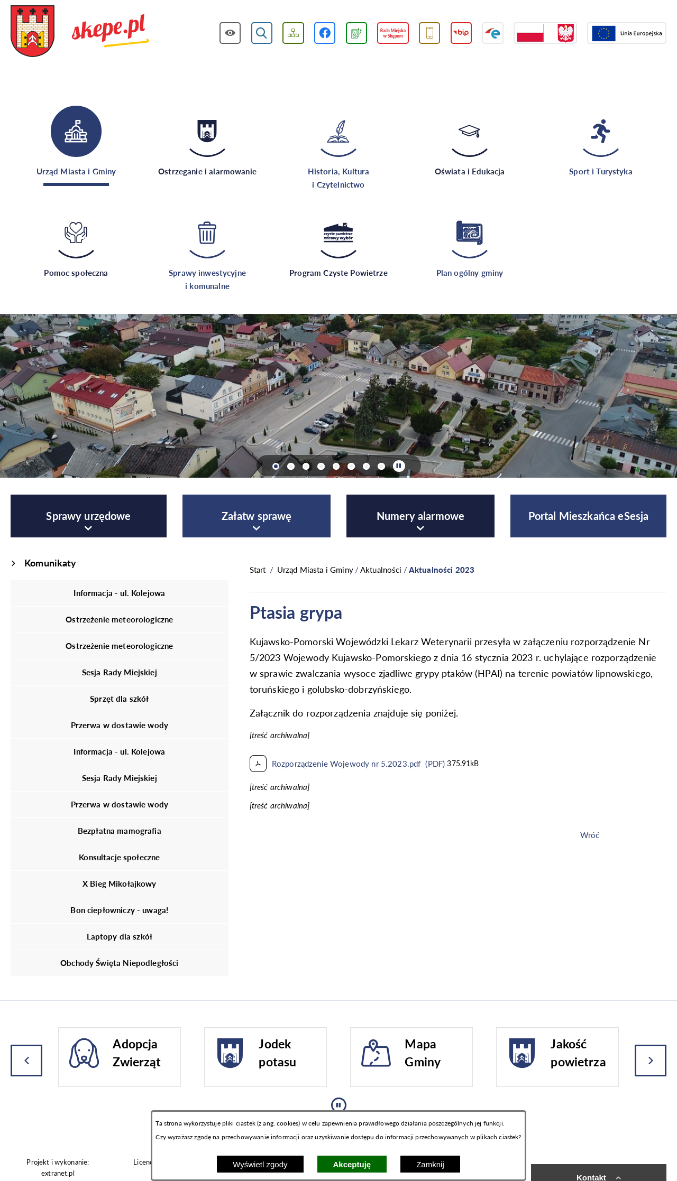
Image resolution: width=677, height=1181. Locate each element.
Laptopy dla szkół (120, 936)
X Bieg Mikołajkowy (120, 883)
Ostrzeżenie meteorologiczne (119, 619)
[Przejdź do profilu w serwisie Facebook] (325, 33)
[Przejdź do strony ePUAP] (493, 33)
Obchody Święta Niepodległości (119, 963)
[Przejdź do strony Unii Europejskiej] (626, 33)
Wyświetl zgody (260, 1164)
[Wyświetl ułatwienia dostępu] (230, 33)
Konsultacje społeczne (119, 857)
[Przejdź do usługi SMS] (430, 33)
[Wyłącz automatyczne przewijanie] (399, 466)
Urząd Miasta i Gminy (315, 569)
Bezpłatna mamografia (119, 830)
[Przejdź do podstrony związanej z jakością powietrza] (356, 33)
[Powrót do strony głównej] (258, 569)
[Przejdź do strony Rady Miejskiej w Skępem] (393, 33)
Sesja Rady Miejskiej (119, 672)
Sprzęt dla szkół (119, 698)
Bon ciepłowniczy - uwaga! (119, 910)
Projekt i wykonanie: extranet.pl (57, 1167)
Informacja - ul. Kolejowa (119, 593)
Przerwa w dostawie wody (119, 725)
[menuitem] (89, 516)
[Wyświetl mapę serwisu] (293, 33)
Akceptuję (352, 1164)
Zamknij (430, 1164)
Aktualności (381, 569)
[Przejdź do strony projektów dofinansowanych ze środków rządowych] (545, 33)
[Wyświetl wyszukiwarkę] (262, 33)
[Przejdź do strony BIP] (461, 33)
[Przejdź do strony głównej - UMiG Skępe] (80, 32)
